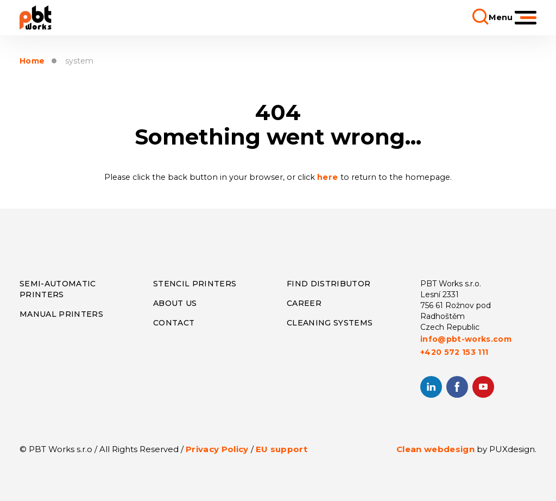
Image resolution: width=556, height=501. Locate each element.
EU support (281, 449)
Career (304, 303)
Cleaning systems (329, 323)
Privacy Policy (217, 449)
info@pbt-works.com (465, 339)
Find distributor (328, 284)
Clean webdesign (435, 449)
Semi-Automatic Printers (58, 289)
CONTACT (173, 323)
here (328, 177)
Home (32, 61)
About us (175, 303)
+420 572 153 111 (454, 352)
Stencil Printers (194, 284)
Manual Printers (61, 314)
